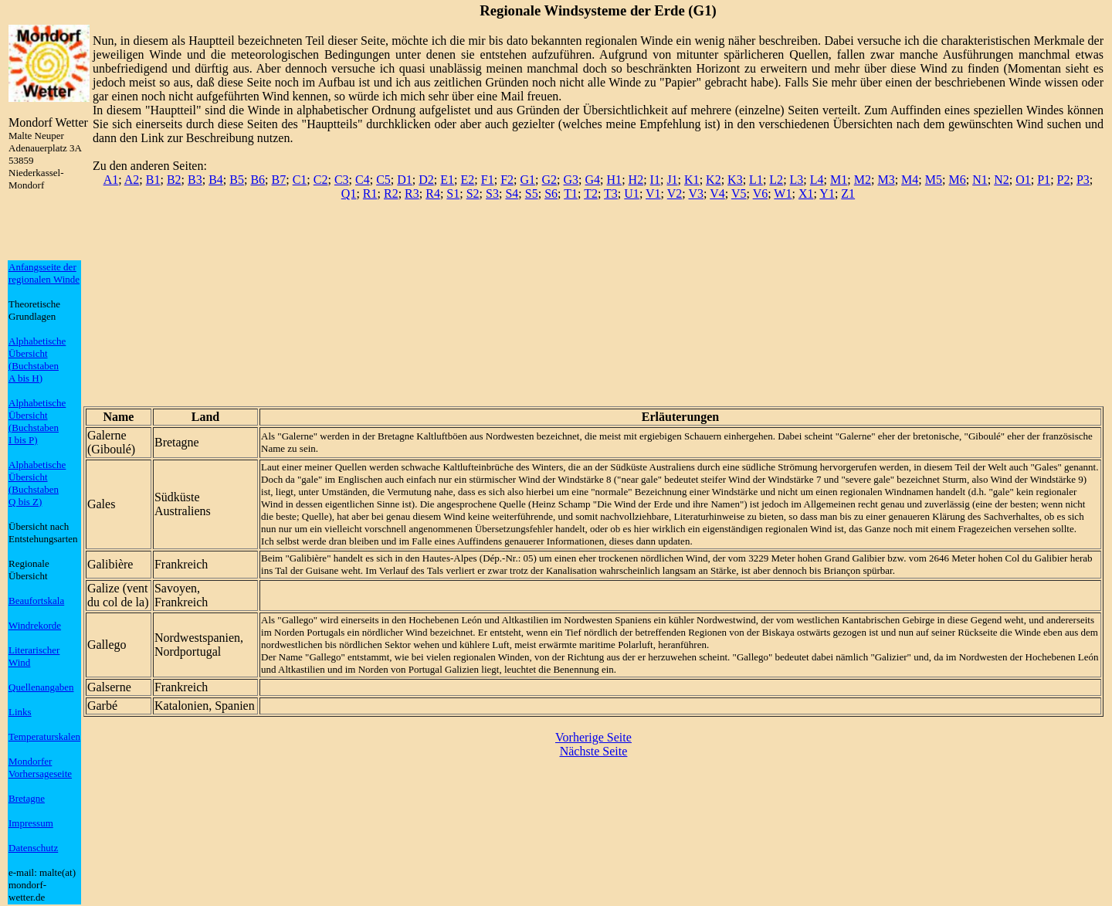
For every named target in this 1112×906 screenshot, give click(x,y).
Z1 (848, 193)
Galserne (109, 687)
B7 (279, 179)
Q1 (349, 193)
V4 (717, 193)
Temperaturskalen (44, 736)
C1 (300, 179)
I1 (655, 179)
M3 (885, 179)
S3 (492, 193)
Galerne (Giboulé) (111, 442)
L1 (756, 179)
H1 (614, 179)
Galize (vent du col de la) (118, 595)
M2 (862, 179)
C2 (321, 179)
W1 (783, 193)
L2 (776, 179)
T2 (591, 193)
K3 (735, 179)
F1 (487, 179)
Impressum (30, 823)
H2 (636, 179)
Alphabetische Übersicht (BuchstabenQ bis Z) (37, 483)
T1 (571, 193)
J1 (671, 179)
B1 (153, 179)
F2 (507, 179)
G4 (593, 179)
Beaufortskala (36, 600)
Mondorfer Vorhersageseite (40, 767)
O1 (1023, 179)
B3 (195, 179)
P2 (1063, 179)
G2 (550, 179)
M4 (909, 179)
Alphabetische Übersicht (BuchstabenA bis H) (37, 359)
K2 (713, 179)
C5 (383, 179)
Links (20, 712)
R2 (391, 193)
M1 (838, 179)
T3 (611, 193)
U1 (631, 193)
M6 (956, 179)
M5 (933, 179)
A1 (111, 179)
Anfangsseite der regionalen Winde (44, 273)
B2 (174, 179)
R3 (412, 193)
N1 (980, 179)
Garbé (102, 705)
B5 (236, 179)
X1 (806, 193)
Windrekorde (34, 625)
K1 (692, 179)
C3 (341, 179)
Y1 (827, 193)
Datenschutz (33, 847)
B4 (215, 179)
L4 (817, 179)
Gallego (107, 644)
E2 (468, 179)
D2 (426, 179)
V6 (760, 193)
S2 (473, 193)
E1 (447, 179)
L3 (797, 179)
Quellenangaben (40, 687)
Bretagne (26, 798)
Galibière (110, 564)
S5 (531, 193)
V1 (653, 193)
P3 (1083, 179)
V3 (695, 193)
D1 (404, 179)
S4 (511, 193)
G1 (528, 179)
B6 (257, 179)
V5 (739, 193)
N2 (1001, 179)
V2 (675, 193)
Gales (101, 504)
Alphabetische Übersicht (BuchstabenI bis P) (37, 421)
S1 (452, 193)
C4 (362, 179)
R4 (432, 193)
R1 (370, 193)
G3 (571, 179)
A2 (132, 179)
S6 (551, 193)
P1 (1043, 179)
